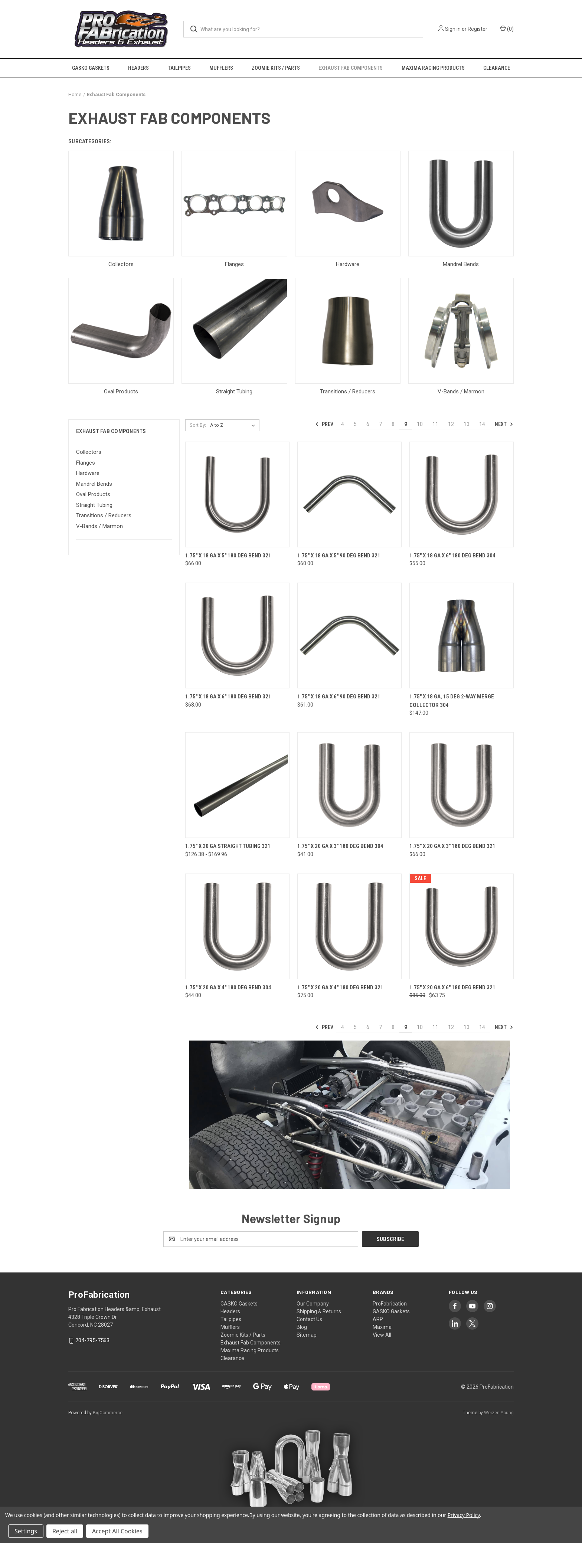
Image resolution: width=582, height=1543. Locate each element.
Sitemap (307, 1335)
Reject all (64, 1531)
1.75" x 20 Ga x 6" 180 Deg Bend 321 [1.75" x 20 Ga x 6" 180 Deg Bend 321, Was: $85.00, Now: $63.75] (452, 987)
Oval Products (93, 494)
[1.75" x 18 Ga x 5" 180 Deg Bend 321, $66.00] (237, 494)
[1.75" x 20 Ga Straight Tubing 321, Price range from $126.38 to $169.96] (237, 785)
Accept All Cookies (117, 1531)
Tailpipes (179, 68)
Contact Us (309, 1319)
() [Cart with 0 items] (507, 28)
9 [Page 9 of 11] (405, 424)
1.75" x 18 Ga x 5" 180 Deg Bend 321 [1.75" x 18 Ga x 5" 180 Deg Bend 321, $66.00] (228, 555)
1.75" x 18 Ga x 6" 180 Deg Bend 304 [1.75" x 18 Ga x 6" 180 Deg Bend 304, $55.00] (452, 555)
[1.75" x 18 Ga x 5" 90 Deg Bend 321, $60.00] (349, 494)
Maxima (382, 1327)
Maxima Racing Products (433, 68)
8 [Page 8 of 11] (393, 424)
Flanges (85, 462)
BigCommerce (107, 1412)
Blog (302, 1327)
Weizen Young (499, 1412)
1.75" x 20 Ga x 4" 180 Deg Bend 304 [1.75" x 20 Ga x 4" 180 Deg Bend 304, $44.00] (228, 987)
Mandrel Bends (94, 484)
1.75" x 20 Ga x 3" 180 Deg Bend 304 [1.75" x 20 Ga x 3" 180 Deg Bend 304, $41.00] (340, 846)
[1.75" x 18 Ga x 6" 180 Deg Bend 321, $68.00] (237, 635)
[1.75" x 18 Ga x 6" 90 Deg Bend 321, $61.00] (349, 635)
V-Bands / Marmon (99, 526)
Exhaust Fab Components (350, 68)
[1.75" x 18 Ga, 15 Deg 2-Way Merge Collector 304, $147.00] (461, 635)
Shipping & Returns (319, 1311)
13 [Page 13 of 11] (467, 424)
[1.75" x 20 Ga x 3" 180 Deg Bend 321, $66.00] (461, 785)
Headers (138, 68)
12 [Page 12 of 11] (451, 424)
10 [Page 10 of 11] (420, 424)
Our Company (313, 1304)
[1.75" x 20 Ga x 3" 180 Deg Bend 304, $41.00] (349, 785)
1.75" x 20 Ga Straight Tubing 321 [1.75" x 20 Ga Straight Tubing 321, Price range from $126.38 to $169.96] (228, 846)
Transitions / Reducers (103, 515)
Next (504, 424)
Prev (324, 424)
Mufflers (221, 68)
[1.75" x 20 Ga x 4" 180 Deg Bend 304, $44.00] (237, 926)
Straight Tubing (94, 505)
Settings (25, 1531)
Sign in (453, 29)
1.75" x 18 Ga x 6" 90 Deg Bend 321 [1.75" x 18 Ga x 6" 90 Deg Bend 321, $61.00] (338, 696)
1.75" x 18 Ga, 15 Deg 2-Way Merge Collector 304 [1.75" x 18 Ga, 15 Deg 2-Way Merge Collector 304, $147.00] (451, 700)
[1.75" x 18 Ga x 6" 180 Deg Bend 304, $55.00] (461, 494)
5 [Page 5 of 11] (355, 424)
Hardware (87, 473)
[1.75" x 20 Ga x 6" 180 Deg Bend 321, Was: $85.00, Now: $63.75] (461, 926)
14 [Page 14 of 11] (482, 424)
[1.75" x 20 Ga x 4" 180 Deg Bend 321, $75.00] (349, 926)
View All (382, 1335)
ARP (378, 1319)
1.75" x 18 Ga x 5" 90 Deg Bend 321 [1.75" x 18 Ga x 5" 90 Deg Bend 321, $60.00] (338, 555)
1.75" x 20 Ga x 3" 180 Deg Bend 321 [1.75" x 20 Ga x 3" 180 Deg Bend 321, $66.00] (452, 846)
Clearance (496, 68)
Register (477, 29)
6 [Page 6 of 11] (367, 424)
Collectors (88, 452)
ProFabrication (390, 1304)
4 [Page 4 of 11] (342, 424)
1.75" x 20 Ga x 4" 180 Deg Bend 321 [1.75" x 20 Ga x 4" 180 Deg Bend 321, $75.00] (340, 987)
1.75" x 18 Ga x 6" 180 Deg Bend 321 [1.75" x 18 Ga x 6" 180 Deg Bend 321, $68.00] (228, 696)
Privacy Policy (464, 1515)
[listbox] (234, 425)
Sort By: (198, 425)
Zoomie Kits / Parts (276, 68)
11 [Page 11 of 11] (435, 424)
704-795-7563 (92, 1340)
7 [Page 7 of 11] (380, 424)
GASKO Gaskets (90, 68)
